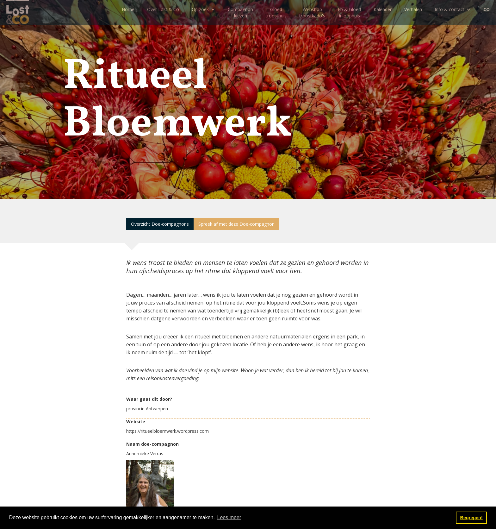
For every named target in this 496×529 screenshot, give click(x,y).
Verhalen (413, 9)
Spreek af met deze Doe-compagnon (236, 224)
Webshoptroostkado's (312, 12)
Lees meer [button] (229, 517)
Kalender (383, 9)
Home (128, 9)
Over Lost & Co (163, 9)
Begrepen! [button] (471, 517)
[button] (203, 9)
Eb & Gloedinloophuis (349, 12)
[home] (17, 12)
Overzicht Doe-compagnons (160, 224)
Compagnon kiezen (240, 12)
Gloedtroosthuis (276, 12)
